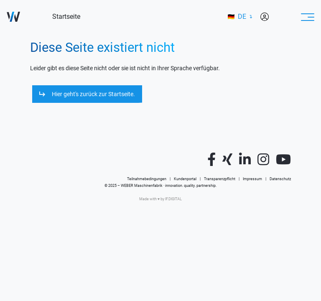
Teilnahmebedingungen (146, 179)
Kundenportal (185, 179)
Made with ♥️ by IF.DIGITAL (160, 199)
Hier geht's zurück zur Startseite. (93, 94)
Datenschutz (280, 179)
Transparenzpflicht (219, 179)
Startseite (66, 16)
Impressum (252, 179)
